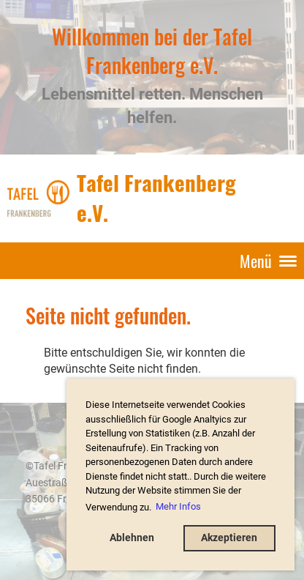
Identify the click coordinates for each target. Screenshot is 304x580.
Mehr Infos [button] (178, 506)
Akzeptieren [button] (229, 538)
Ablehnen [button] (132, 538)
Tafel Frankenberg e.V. (156, 198)
